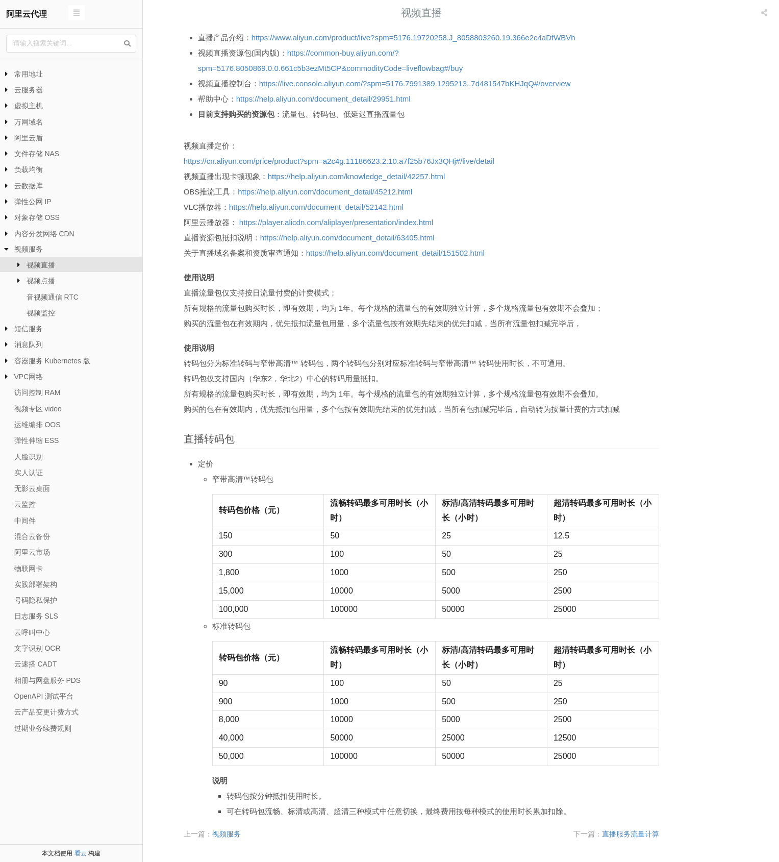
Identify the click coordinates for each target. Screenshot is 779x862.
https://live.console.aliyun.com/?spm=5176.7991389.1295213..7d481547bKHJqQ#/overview (455, 83)
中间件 (25, 520)
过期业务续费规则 (42, 728)
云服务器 (28, 90)
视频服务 (28, 249)
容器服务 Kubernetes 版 (52, 361)
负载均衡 (28, 169)
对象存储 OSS (37, 217)
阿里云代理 (26, 14)
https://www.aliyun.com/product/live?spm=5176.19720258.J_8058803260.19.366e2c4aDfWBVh (453, 37)
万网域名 (28, 122)
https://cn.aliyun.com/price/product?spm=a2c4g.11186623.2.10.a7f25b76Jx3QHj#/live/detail (378, 161)
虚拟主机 (28, 106)
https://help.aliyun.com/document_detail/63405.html (387, 237)
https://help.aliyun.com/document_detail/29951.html (363, 98)
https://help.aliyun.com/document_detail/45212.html (365, 191)
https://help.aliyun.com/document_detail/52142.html (356, 207)
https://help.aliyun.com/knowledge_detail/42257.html (396, 176)
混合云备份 (32, 536)
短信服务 (28, 329)
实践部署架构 (35, 584)
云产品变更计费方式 (46, 712)
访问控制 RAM (37, 392)
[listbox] (765, 12)
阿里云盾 (28, 138)
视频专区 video (38, 409)
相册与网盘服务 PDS (47, 680)
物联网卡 (28, 568)
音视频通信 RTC (53, 297)
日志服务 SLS (36, 616)
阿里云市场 (32, 552)
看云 (80, 853)
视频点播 (41, 281)
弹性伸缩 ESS (36, 440)
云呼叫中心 (32, 632)
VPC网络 (28, 377)
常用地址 (28, 74)
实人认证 (28, 473)
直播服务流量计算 (670, 834)
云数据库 (28, 186)
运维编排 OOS (37, 425)
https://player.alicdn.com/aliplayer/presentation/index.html (376, 222)
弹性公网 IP (33, 202)
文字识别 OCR (37, 648)
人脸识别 (28, 457)
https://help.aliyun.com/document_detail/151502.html (435, 253)
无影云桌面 (32, 488)
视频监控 (41, 313)
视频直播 (41, 265)
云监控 (25, 504)
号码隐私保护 (35, 600)
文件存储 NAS (37, 154)
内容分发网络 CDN (44, 234)
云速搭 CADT (35, 664)
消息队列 (28, 344)
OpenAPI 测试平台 (44, 696)
